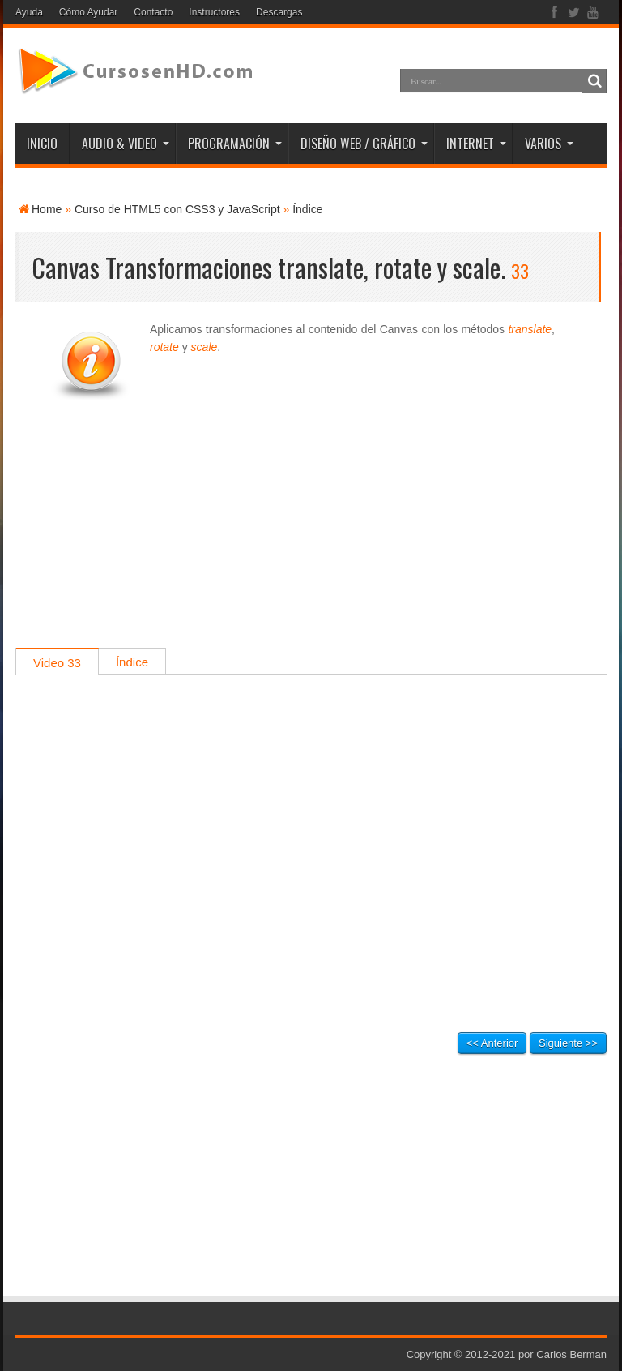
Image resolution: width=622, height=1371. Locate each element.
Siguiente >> (568, 1043)
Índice (307, 209)
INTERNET (476, 143)
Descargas (279, 12)
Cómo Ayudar (88, 12)
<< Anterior (492, 1043)
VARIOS (549, 143)
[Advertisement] (311, 534)
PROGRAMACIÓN (235, 143)
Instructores (214, 12)
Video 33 (57, 663)
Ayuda (29, 12)
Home (47, 209)
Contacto (153, 12)
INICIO (42, 143)
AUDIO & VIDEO (125, 143)
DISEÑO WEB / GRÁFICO (364, 143)
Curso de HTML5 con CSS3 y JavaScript (177, 209)
